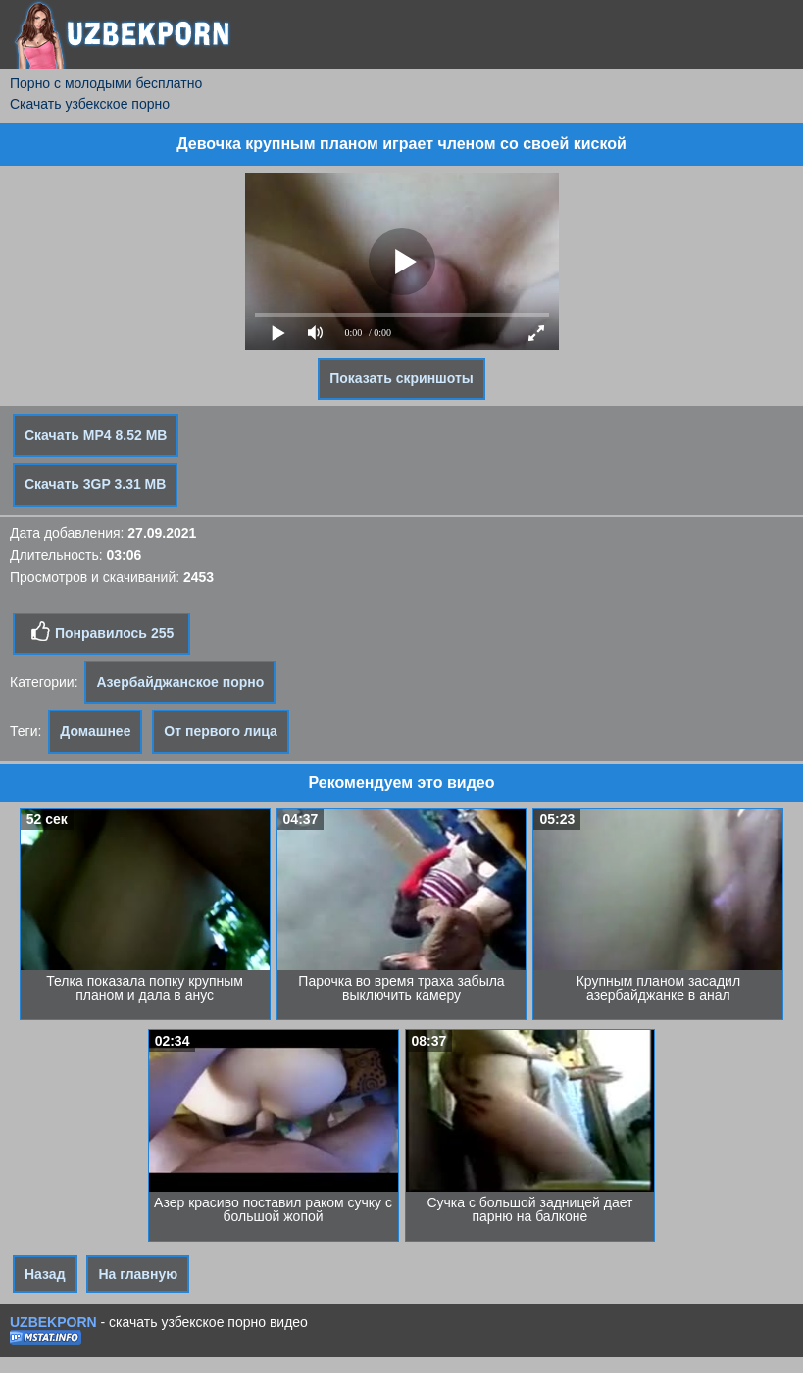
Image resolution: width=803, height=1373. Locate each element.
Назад (45, 1274)
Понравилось (101, 632)
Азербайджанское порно (180, 682)
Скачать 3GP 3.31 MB (95, 484)
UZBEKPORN (53, 1322)
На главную (137, 1274)
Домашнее (95, 731)
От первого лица (220, 731)
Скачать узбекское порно (90, 104)
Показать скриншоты (401, 378)
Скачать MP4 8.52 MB (96, 435)
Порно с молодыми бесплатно (106, 83)
